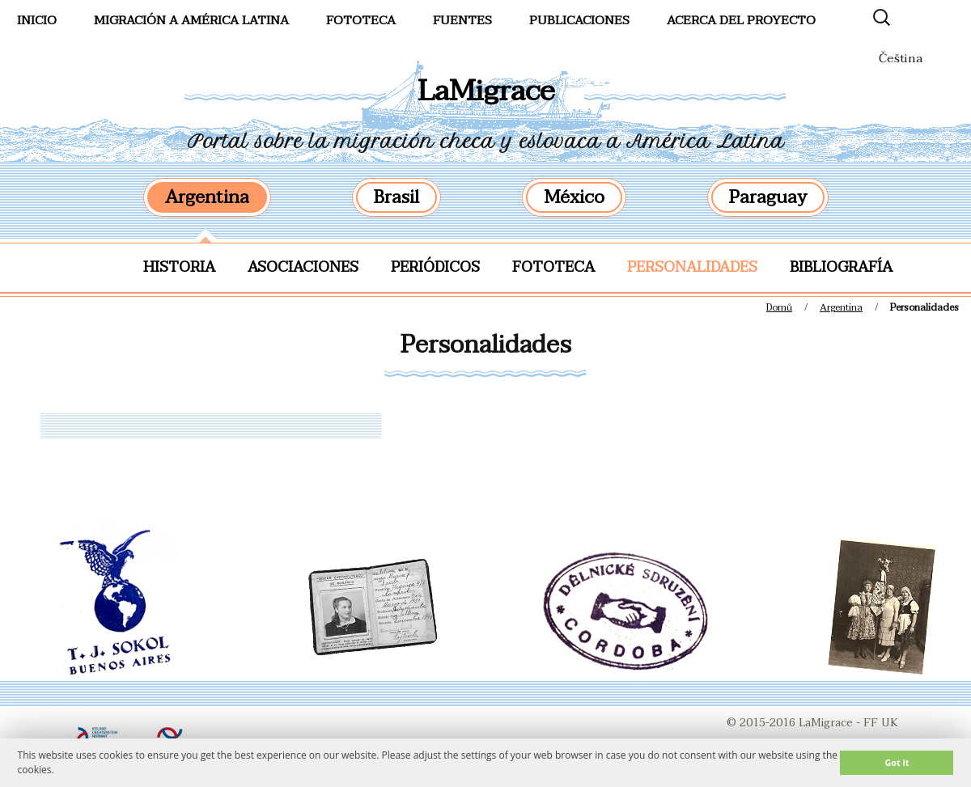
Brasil (396, 197)
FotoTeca (361, 20)
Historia (179, 267)
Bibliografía (841, 267)
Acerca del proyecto (741, 20)
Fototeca (553, 267)
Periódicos (435, 267)
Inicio (37, 20)
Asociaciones (303, 267)
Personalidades (692, 267)
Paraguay (768, 197)
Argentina (207, 197)
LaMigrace (486, 91)
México (574, 197)
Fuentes (462, 20)
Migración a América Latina (191, 20)
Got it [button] (896, 762)
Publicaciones (579, 20)
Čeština (900, 58)
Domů (779, 307)
